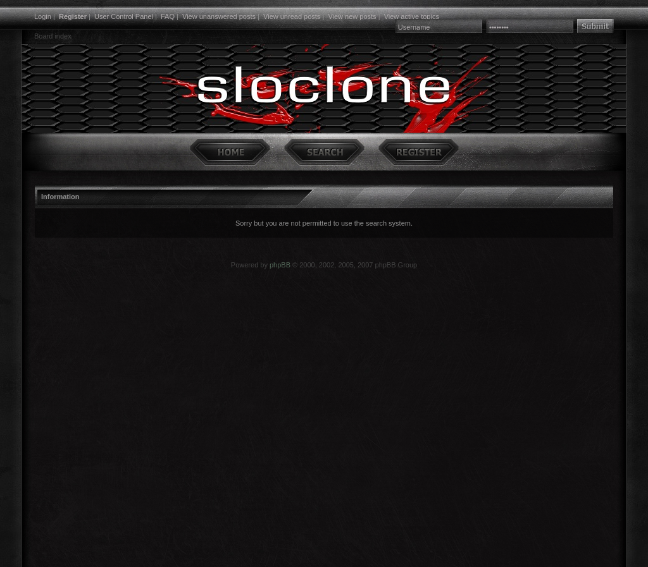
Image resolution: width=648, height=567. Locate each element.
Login (42, 16)
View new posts (352, 16)
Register (73, 16)
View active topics (411, 16)
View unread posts (291, 16)
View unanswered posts (219, 16)
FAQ (168, 16)
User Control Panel (123, 16)
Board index (53, 36)
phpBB (280, 265)
